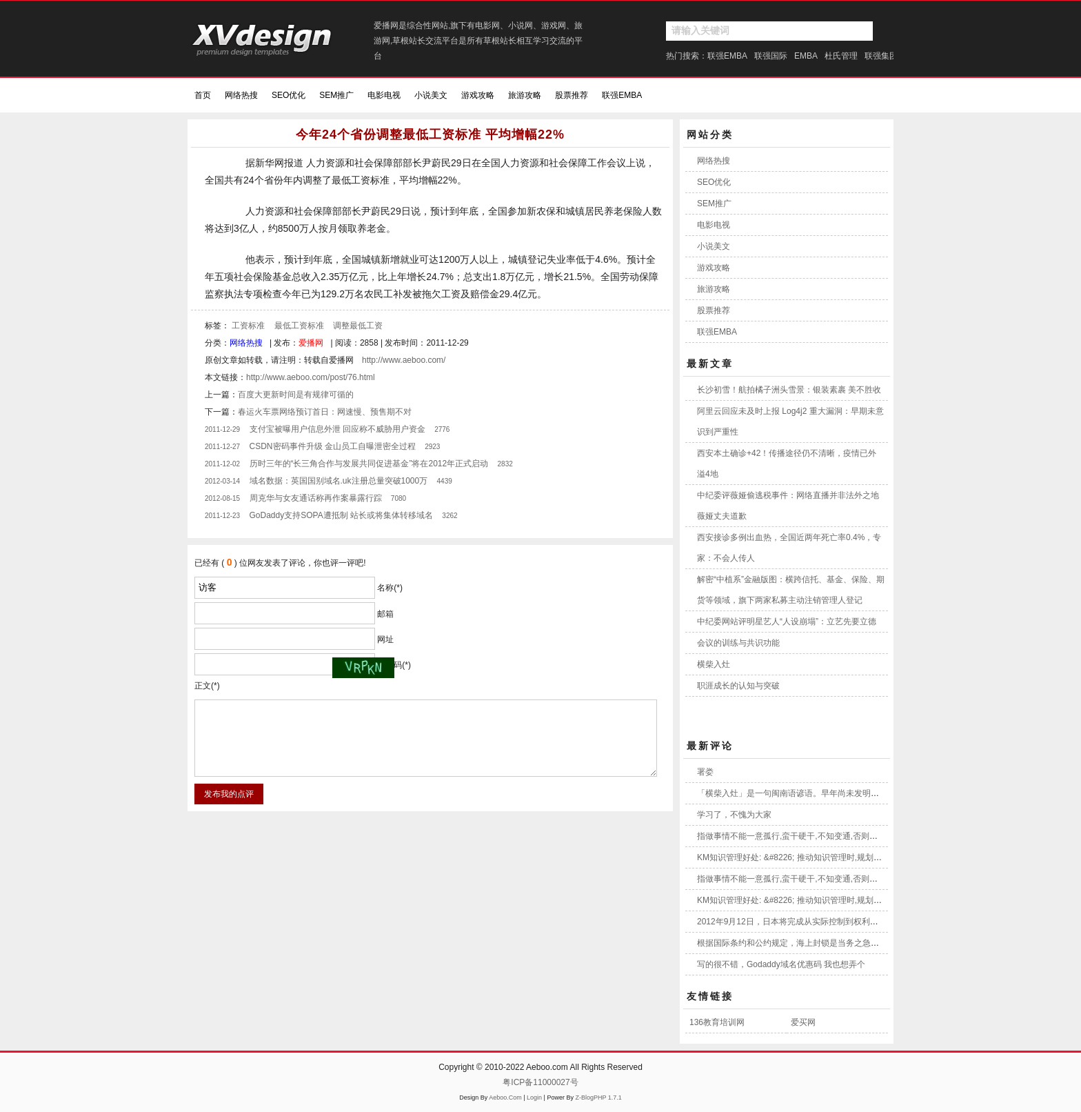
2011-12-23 (222, 515)
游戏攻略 (477, 95)
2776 (441, 429)
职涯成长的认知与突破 (738, 686)
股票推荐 (571, 95)
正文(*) (207, 686)
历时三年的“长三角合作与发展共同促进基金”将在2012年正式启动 (369, 463)
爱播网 (311, 343)
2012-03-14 (222, 481)
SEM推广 (336, 95)
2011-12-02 (222, 464)
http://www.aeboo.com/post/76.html (310, 377)
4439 (444, 481)
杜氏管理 (841, 56)
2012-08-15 (222, 498)
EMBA (806, 56)
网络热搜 (241, 95)
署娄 (705, 772)
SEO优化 (288, 95)
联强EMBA (727, 56)
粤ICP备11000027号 (540, 1082)
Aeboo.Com (505, 1097)
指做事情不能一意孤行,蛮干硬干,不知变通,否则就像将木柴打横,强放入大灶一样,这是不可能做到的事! (882, 836)
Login (534, 1097)
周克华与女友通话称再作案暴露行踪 (316, 498)
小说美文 (430, 95)
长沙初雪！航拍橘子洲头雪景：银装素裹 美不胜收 (789, 390)
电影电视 (384, 95)
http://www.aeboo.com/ (403, 360)
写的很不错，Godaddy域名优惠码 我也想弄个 (781, 964)
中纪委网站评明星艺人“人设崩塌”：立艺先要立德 (786, 621)
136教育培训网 (717, 1022)
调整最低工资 (358, 325)
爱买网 (803, 1022)
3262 (449, 515)
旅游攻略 (524, 95)
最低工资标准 (299, 325)
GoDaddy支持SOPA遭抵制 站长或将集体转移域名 (341, 515)
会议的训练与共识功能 (738, 643)
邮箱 (385, 614)
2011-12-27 (222, 446)
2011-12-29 (222, 429)
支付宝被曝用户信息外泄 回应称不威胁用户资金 (337, 429)
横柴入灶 (713, 664)
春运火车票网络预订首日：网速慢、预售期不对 (325, 412)
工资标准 (248, 325)
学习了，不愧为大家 (734, 815)
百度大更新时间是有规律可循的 (296, 394)
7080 (398, 498)
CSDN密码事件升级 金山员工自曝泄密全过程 (333, 446)
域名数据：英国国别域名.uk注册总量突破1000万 (339, 481)
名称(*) (390, 588)
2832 (505, 464)
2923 (432, 446)
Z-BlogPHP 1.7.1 (598, 1097)
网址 (385, 639)
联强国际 (770, 56)
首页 (202, 95)
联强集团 (881, 56)
